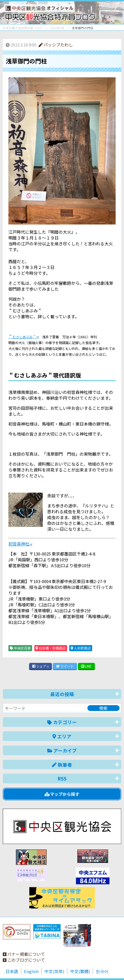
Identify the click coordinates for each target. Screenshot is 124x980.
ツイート (65, 666)
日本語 (12, 971)
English (31, 971)
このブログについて (24, 960)
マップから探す (62, 794)
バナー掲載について (24, 954)
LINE (86, 666)
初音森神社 (18, 544)
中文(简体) (54, 971)
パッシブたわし (56, 45)
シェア (40, 666)
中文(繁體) (80, 971)
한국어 (102, 971)
